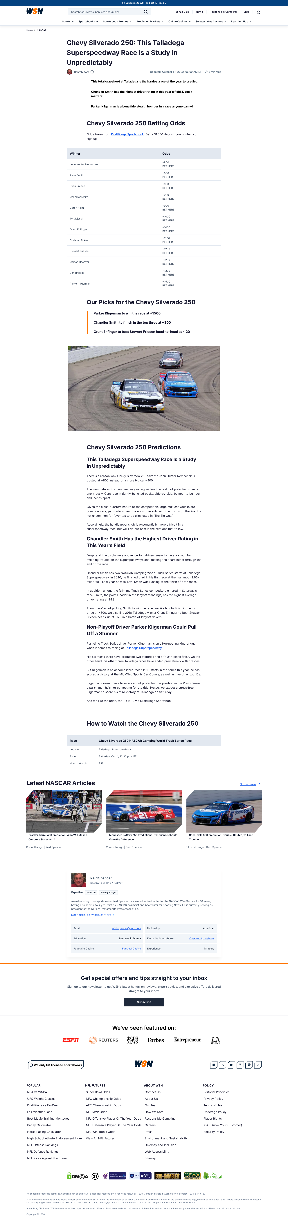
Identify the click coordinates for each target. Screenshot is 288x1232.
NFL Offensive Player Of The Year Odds (113, 1123)
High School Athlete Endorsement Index (54, 1142)
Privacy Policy (213, 1103)
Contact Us (153, 1096)
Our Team (151, 1109)
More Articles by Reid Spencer (92, 919)
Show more (251, 784)
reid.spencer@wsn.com (126, 932)
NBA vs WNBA (37, 1096)
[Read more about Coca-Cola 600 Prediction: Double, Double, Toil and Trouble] (224, 840)
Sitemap (150, 1162)
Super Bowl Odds (98, 1096)
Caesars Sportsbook (201, 942)
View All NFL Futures (100, 1142)
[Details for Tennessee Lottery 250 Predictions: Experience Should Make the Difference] (144, 811)
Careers (150, 1129)
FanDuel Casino (131, 952)
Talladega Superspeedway (143, 648)
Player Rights (213, 1123)
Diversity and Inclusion (160, 1149)
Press (148, 1136)
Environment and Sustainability (166, 1142)
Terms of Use (213, 1109)
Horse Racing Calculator (44, 1136)
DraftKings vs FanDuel (42, 1109)
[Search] (145, 12)
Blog (246, 11)
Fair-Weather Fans (39, 1116)
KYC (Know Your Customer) (223, 1129)
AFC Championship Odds (103, 1109)
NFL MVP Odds (96, 1116)
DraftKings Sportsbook (127, 134)
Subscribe (144, 1006)
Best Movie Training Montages (48, 1123)
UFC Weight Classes (41, 1103)
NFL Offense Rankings (42, 1149)
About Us (151, 1103)
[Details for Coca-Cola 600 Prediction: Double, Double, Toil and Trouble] (224, 811)
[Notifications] (259, 12)
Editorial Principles (216, 1096)
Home (29, 30)
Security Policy (214, 1136)
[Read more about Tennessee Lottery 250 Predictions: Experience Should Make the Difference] (144, 840)
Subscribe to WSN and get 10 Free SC (146, 2)
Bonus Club (182, 11)
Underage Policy (215, 1116)
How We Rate (154, 1116)
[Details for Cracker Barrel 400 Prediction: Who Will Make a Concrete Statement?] (64, 811)
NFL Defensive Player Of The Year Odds (113, 1129)
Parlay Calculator (39, 1129)
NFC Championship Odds (103, 1103)
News (199, 11)
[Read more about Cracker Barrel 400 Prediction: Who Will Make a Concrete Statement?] (64, 840)
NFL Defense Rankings (42, 1156)
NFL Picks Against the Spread (48, 1162)
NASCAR (41, 30)
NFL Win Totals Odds (100, 1136)
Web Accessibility (157, 1156)
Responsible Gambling (223, 11)
